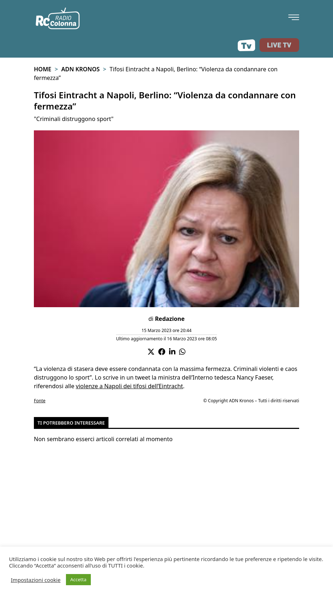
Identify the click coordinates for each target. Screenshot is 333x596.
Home (42, 69)
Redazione (170, 319)
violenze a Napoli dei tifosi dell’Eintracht (129, 386)
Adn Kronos (80, 69)
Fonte (39, 401)
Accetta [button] (78, 579)
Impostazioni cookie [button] (36, 580)
